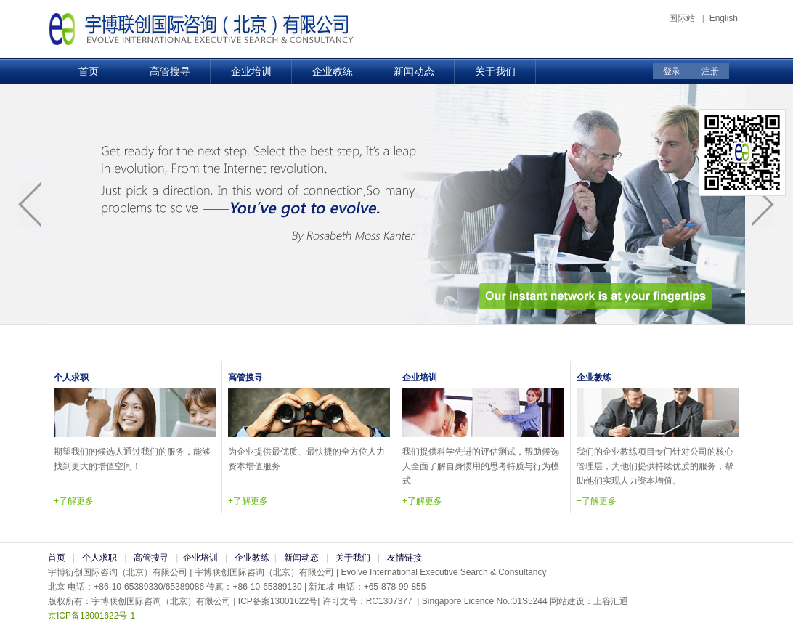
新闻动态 (414, 71)
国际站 (683, 18)
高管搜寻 (170, 71)
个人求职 (99, 558)
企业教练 (332, 71)
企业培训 (251, 71)
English (723, 18)
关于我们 (495, 71)
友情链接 (404, 558)
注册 (710, 71)
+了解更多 (74, 501)
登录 (671, 71)
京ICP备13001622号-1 (91, 616)
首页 (88, 71)
